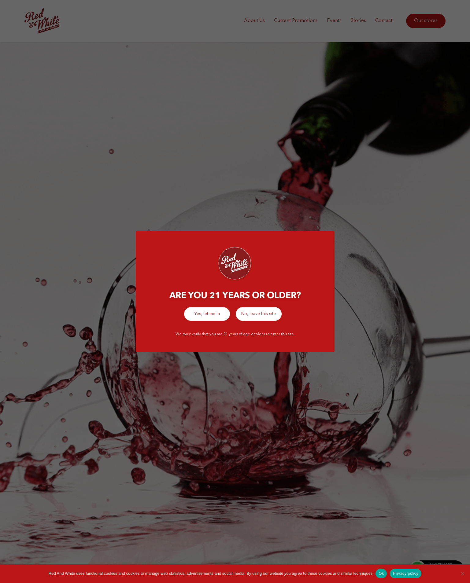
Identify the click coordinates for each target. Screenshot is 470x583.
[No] (462, 573)
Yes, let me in (207, 314)
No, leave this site (258, 314)
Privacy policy (405, 573)
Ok (381, 573)
